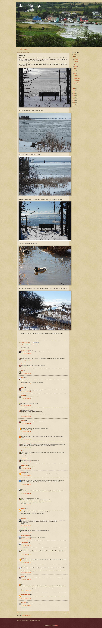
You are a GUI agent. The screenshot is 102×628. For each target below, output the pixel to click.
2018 (74, 97)
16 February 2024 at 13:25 (26, 538)
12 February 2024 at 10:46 (26, 423)
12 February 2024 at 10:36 (26, 416)
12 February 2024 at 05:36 (26, 360)
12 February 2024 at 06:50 (26, 383)
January (75, 86)
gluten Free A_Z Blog (25, 594)
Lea (22, 370)
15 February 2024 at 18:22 (26, 531)
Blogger (56, 625)
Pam (22, 558)
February (76, 77)
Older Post (66, 613)
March (75, 75)
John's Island (24, 583)
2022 (74, 90)
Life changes (23, 49)
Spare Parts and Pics (25, 535)
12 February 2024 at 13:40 (26, 447)
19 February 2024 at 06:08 (26, 605)
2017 (74, 98)
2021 (74, 91)
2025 (74, 56)
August (75, 66)
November (76, 61)
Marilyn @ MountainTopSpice (27, 442)
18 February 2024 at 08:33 (26, 572)
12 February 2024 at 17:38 (26, 461)
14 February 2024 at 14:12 (26, 514)
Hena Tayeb (23, 602)
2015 (74, 102)
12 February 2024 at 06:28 (26, 366)
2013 (74, 105)
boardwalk (30, 344)
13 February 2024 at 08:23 (26, 475)
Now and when (76, 78)
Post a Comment (23, 607)
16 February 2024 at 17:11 (26, 545)
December (76, 59)
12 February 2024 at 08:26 (26, 405)
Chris (22, 427)
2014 (74, 104)
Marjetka (23, 420)
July (75, 68)
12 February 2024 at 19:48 (26, 468)
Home (43, 613)
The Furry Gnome (24, 542)
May (75, 71)
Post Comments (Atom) (26, 615)
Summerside (38, 344)
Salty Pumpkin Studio (25, 434)
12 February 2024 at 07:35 (26, 391)
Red (22, 450)
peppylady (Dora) (24, 465)
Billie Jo (23, 402)
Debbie (22, 377)
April (75, 73)
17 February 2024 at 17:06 (26, 562)
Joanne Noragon (24, 458)
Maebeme (23, 508)
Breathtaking (23, 518)
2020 (74, 93)
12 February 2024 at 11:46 (26, 431)
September (76, 64)
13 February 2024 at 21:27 (26, 484)
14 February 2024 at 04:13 (26, 504)
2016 (74, 100)
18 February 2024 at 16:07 (26, 598)
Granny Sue (23, 363)
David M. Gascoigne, (25, 528)
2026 (74, 54)
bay (22, 344)
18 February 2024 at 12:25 (26, 579)
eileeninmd (23, 488)
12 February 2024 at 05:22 (26, 353)
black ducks (25, 344)
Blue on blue (76, 83)
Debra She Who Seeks (25, 350)
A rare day (76, 82)
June (75, 70)
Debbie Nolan (24, 549)
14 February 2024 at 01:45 (26, 493)
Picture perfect (76, 80)
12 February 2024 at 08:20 (26, 398)
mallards (33, 344)
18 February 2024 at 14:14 (26, 590)
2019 (74, 95)
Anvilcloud (23, 395)
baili (22, 497)
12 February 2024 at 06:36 (26, 373)
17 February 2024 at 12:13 (26, 554)
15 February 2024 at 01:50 (26, 525)
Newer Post (20, 613)
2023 (74, 88)
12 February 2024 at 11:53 (26, 439)
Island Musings (29, 5)
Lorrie (22, 387)
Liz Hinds (23, 472)
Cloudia (22, 576)
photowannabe (24, 408)
